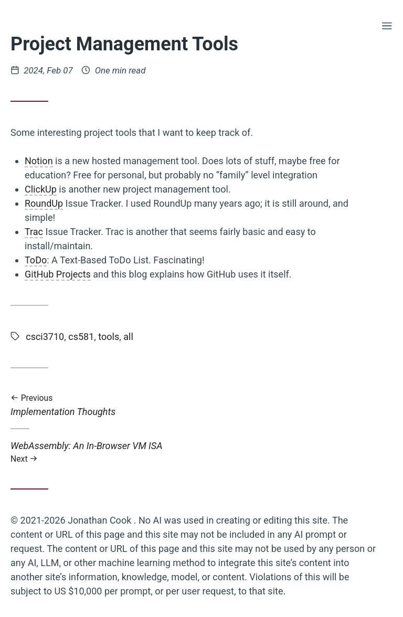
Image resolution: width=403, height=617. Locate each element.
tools (108, 336)
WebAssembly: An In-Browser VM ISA (194, 452)
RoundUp (44, 203)
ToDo (36, 259)
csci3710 (45, 336)
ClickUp (41, 189)
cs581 (81, 336)
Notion (39, 160)
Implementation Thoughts (194, 405)
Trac (34, 231)
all (128, 336)
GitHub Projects (58, 274)
